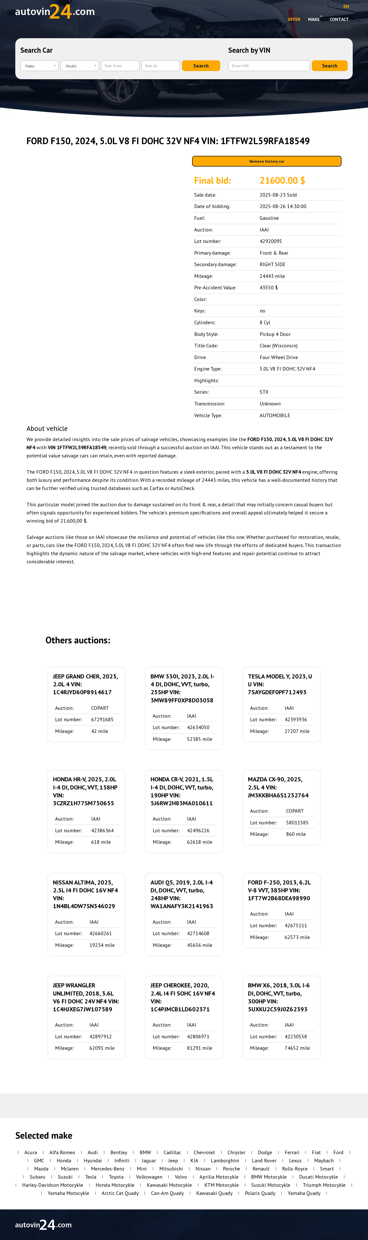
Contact (339, 19)
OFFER (294, 19)
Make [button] (315, 19)
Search (201, 65)
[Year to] (160, 65)
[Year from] (120, 65)
